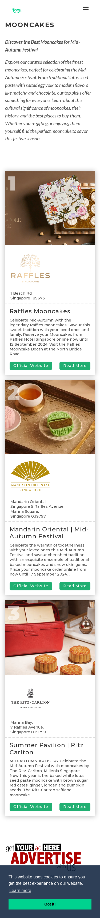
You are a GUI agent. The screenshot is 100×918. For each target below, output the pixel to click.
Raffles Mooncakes (40, 311)
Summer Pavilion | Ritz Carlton (47, 749)
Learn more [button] (20, 890)
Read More (75, 365)
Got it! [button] (49, 904)
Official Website (30, 365)
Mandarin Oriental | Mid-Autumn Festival (49, 533)
